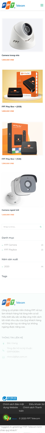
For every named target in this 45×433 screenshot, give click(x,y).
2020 (6, 269)
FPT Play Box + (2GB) (12, 107)
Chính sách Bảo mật (13, 404)
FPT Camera (10, 247)
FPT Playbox (10, 252)
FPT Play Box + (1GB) (11, 161)
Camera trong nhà (10, 55)
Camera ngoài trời (10, 212)
